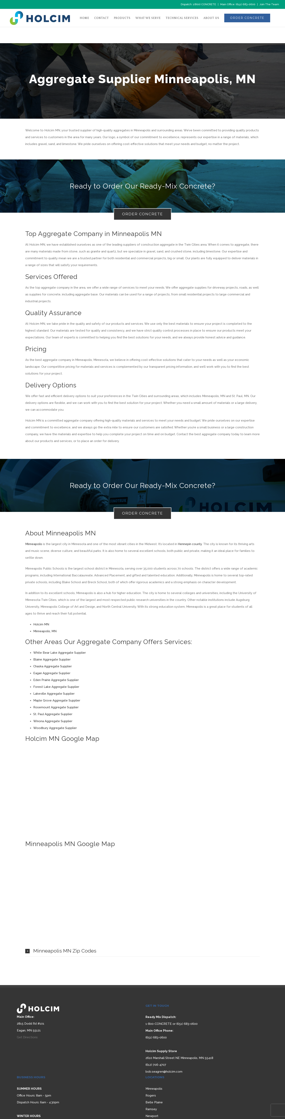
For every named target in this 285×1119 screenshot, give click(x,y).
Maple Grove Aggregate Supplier (56, 700)
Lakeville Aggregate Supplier (54, 693)
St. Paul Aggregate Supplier (52, 714)
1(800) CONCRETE (204, 4)
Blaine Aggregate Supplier (52, 659)
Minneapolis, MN (45, 631)
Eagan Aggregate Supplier (51, 673)
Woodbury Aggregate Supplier (55, 728)
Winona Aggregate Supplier (52, 721)
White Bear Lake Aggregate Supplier (59, 652)
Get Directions (27, 1037)
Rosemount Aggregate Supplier (56, 707)
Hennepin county (190, 544)
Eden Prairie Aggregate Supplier (56, 680)
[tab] (142, 951)
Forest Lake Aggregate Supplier (56, 687)
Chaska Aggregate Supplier (52, 666)
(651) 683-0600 (245, 4)
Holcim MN (41, 624)
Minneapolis (33, 544)
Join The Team (269, 4)
